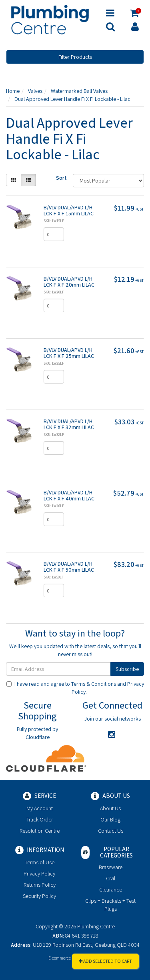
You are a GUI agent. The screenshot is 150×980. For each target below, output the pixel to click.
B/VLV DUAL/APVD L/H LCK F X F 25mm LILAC (69, 352)
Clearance (110, 889)
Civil (110, 878)
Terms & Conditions (93, 683)
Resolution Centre (40, 830)
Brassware (110, 867)
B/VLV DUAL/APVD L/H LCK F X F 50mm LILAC (69, 566)
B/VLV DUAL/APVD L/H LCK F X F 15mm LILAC (69, 210)
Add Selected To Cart (105, 961)
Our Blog (110, 819)
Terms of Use (39, 862)
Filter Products (75, 56)
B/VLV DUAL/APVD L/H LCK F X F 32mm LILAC (69, 424)
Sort (61, 177)
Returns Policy (40, 884)
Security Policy (39, 896)
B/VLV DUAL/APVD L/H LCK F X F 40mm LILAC (69, 495)
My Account (39, 808)
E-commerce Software (68, 958)
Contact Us (110, 830)
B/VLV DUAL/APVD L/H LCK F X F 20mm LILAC (69, 281)
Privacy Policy (39, 873)
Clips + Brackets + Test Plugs (110, 904)
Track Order (39, 819)
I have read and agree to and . (75, 687)
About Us (110, 808)
